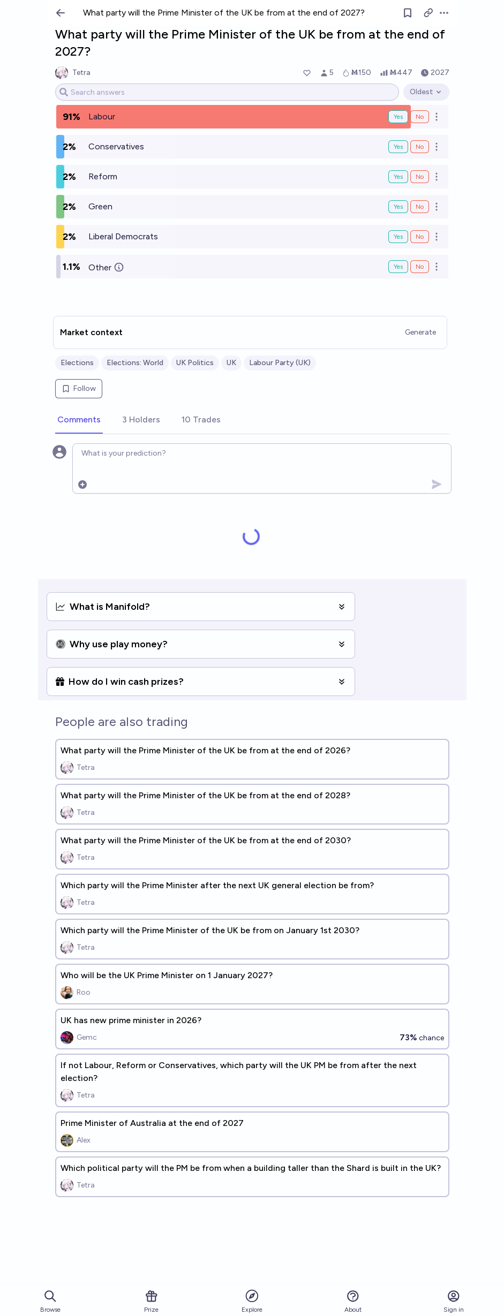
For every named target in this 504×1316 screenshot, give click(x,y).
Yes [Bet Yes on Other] (398, 266)
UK (231, 362)
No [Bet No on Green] (420, 206)
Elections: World (135, 362)
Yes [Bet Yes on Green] (398, 206)
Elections (77, 362)
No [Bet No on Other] (420, 266)
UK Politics (195, 362)
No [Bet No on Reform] (420, 176)
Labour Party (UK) (280, 362)
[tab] (79, 420)
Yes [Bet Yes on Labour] (398, 116)
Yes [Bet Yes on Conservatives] (398, 146)
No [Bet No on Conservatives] (420, 146)
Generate (420, 332)
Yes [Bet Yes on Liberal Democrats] (398, 236)
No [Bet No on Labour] (420, 116)
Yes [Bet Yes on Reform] (398, 176)
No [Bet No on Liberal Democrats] (420, 236)
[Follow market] (407, 12)
